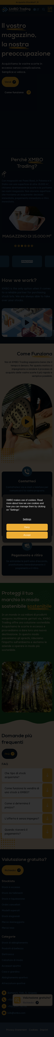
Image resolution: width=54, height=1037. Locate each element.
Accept (27, 535)
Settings (27, 519)
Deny (27, 527)
